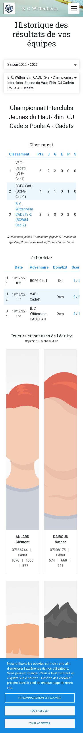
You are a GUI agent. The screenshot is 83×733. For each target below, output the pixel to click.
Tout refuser (39, 710)
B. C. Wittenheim (40, 8)
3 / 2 (76, 286)
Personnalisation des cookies (39, 697)
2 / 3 (76, 302)
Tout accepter (39, 723)
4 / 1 (76, 319)
